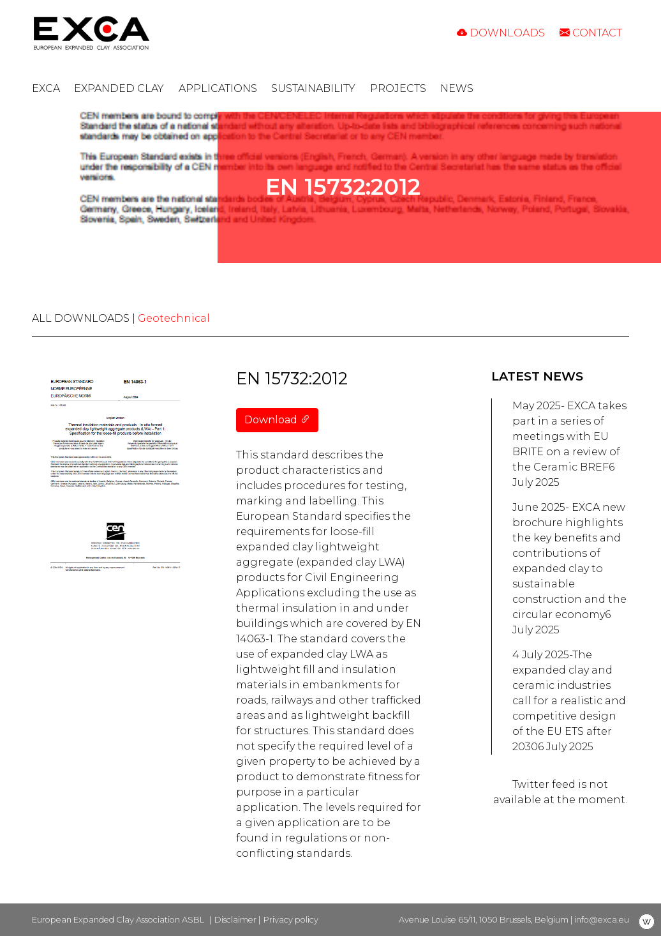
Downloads (501, 33)
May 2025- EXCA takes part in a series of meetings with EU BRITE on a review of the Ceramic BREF (569, 436)
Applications (218, 88)
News (456, 88)
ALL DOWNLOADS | (85, 318)
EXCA (46, 88)
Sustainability (313, 88)
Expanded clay (119, 88)
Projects (398, 88)
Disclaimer (235, 920)
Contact (591, 33)
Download (277, 420)
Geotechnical (174, 318)
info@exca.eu (601, 920)
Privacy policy (291, 920)
